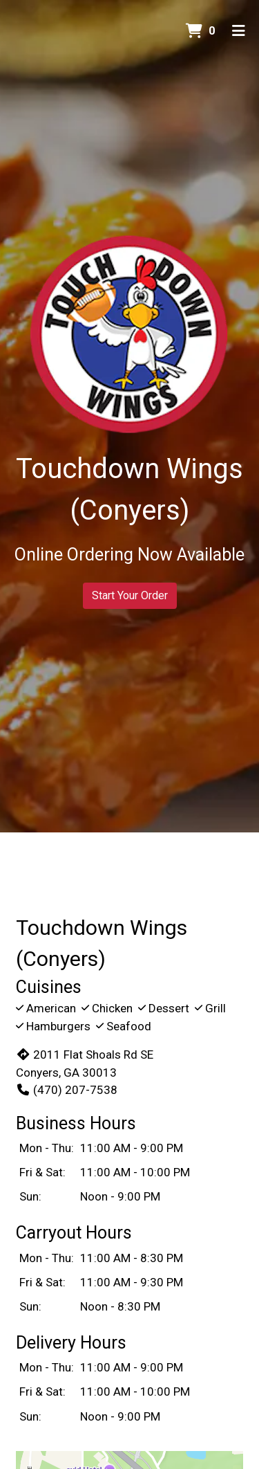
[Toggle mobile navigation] (238, 31)
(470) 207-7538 (66, 1090)
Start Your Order (130, 595)
